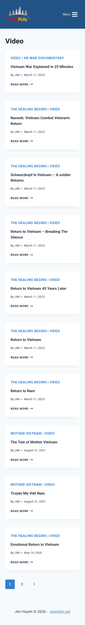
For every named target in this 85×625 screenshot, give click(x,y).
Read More (22, 84)
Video (16, 58)
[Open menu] (70, 14)
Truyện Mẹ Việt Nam (28, 493)
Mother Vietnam (26, 433)
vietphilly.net (60, 611)
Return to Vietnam (26, 339)
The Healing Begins (29, 109)
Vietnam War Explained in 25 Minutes (42, 66)
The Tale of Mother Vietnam (34, 442)
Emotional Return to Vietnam (35, 544)
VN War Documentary (44, 58)
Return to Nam (23, 391)
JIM (17, 75)
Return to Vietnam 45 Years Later (38, 288)
